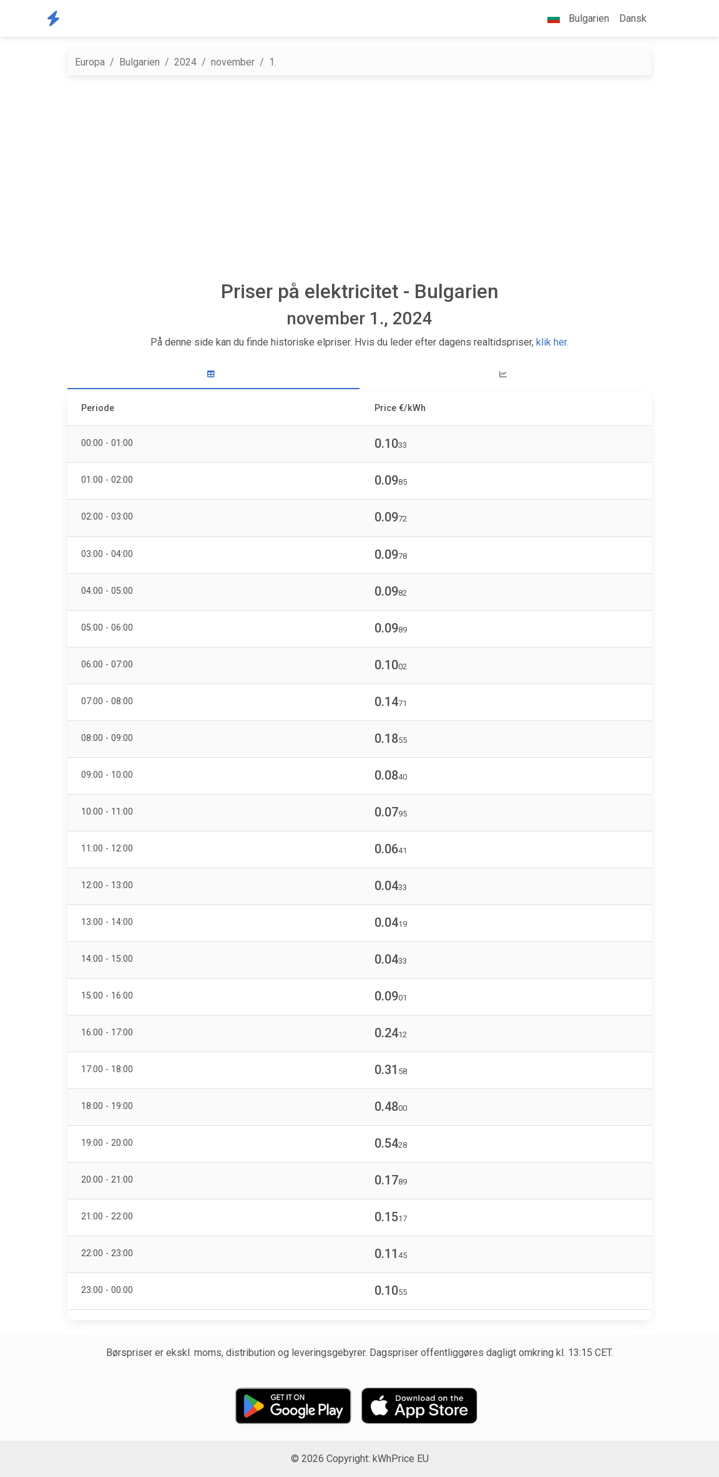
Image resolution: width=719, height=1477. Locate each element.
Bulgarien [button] (573, 18)
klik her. (552, 342)
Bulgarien (139, 62)
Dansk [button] (633, 18)
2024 (185, 62)
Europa (90, 62)
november (233, 62)
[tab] (213, 374)
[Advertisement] (359, 177)
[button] (662, 19)
